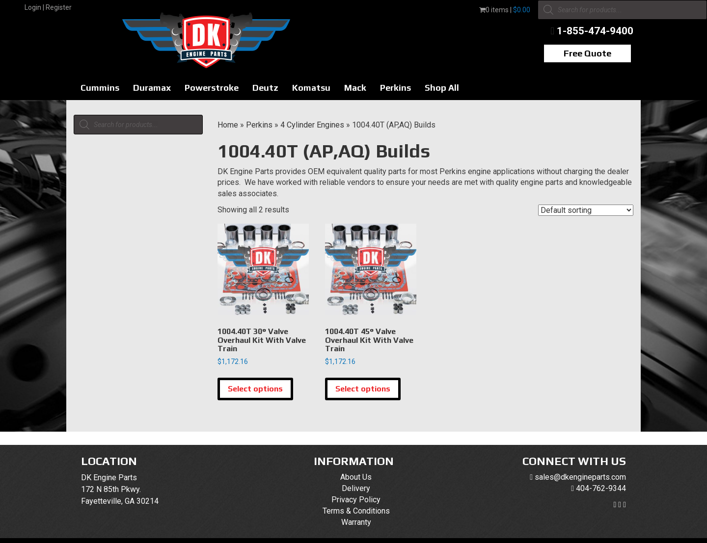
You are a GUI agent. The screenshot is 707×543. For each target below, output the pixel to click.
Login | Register (48, 7)
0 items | (504, 10)
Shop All (442, 87)
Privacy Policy (356, 499)
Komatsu (311, 87)
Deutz (265, 87)
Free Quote (587, 53)
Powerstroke (212, 87)
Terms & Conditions (356, 511)
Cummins (100, 87)
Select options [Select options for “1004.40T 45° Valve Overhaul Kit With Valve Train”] (362, 388)
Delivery (356, 488)
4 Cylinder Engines (312, 124)
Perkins (395, 87)
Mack (355, 87)
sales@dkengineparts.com (580, 477)
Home (228, 124)
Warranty (356, 522)
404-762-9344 (601, 488)
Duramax (152, 87)
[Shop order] (585, 210)
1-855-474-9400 (595, 31)
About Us (356, 477)
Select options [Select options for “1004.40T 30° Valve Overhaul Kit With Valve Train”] (255, 388)
